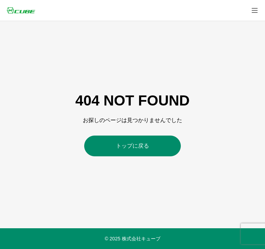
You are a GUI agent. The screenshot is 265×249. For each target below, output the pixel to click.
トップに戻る (132, 146)
